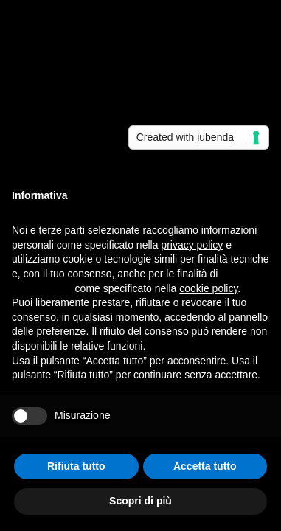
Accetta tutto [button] (205, 466)
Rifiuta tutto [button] (76, 466)
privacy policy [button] (192, 245)
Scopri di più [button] (140, 501)
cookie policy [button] (208, 288)
